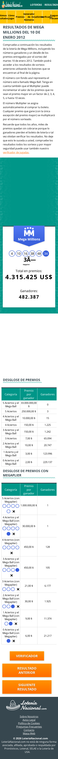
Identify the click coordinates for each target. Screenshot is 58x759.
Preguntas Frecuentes (29, 726)
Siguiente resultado (27, 687)
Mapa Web (29, 733)
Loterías (36, 4)
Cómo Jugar (11, 17)
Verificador (47, 16)
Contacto (29, 730)
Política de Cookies (29, 723)
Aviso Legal (29, 720)
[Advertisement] (29, 192)
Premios (20, 16)
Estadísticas (38, 16)
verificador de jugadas (16, 152)
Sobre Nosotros (29, 716)
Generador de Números (29, 16)
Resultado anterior (27, 670)
